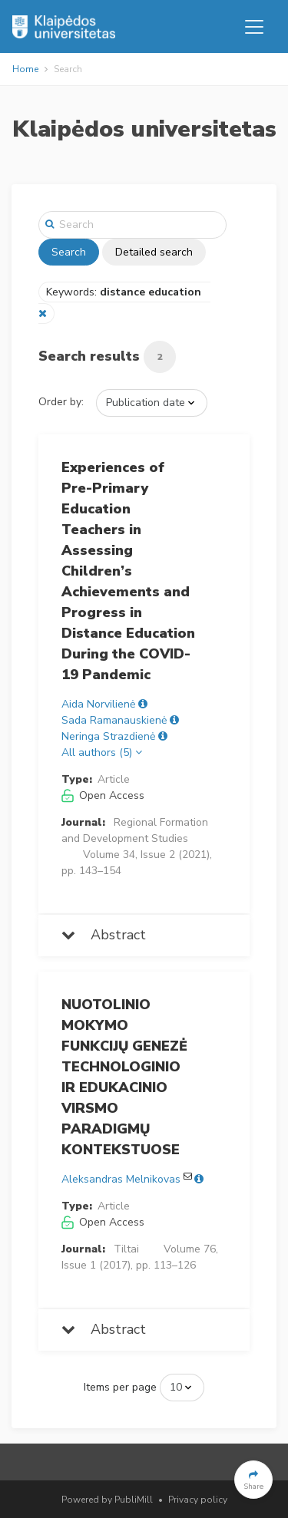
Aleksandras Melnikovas (120, 1179)
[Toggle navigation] (254, 27)
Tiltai (126, 1249)
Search (68, 252)
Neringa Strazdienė (108, 736)
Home (25, 69)
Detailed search (154, 252)
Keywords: (125, 292)
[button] (253, 1479)
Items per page (120, 1387)
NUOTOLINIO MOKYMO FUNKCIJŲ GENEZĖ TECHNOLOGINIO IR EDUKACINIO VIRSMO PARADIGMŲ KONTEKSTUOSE (124, 1077)
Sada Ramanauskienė (114, 720)
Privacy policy (197, 1499)
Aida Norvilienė (98, 704)
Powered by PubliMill (107, 1499)
